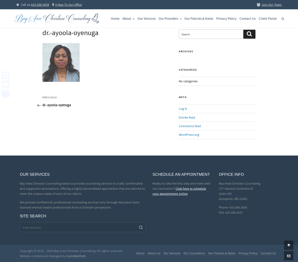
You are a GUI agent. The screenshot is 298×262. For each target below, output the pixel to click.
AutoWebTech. (76, 256)
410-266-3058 (40, 5)
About (128, 19)
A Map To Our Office (67, 5)
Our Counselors (194, 253)
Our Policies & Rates (198, 19)
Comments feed (190, 126)
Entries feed (187, 117)
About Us (154, 253)
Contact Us (248, 19)
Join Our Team (269, 5)
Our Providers (171, 19)
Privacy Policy (226, 19)
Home (115, 19)
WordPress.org (189, 135)
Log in (183, 108)
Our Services (147, 19)
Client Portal (268, 19)
